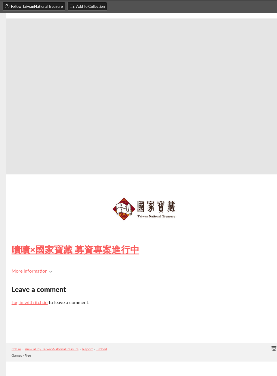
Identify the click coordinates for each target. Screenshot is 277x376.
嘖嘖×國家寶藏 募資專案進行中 (75, 249)
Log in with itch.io (30, 302)
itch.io (16, 349)
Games (17, 355)
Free (28, 355)
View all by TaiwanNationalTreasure (51, 349)
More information (32, 270)
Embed (101, 349)
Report (87, 349)
